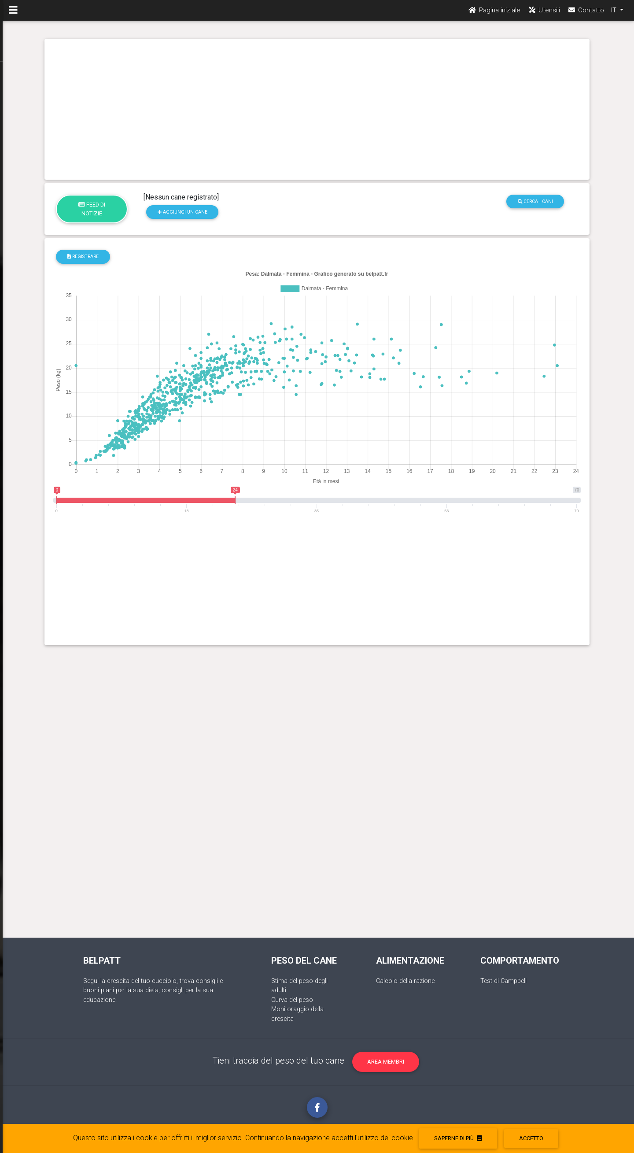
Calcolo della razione (405, 981)
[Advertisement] (317, 109)
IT (614, 14)
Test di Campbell (503, 981)
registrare (83, 256)
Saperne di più (458, 1138)
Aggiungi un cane (182, 212)
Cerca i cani (535, 201)
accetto (531, 1138)
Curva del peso (292, 1000)
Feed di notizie (91, 208)
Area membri (385, 1061)
